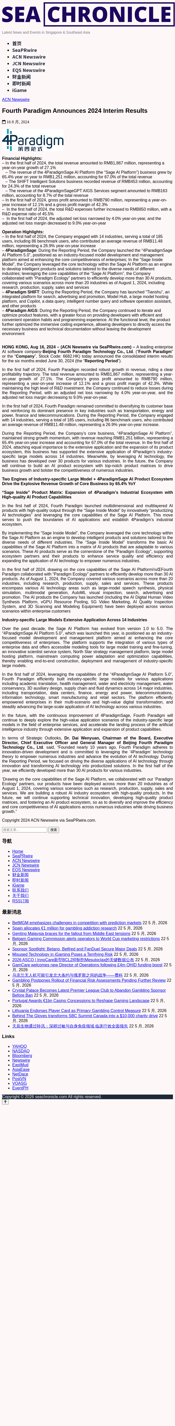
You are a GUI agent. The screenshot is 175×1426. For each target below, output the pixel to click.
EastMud (20, 1065)
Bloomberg (22, 1055)
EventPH (20, 1088)
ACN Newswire (29, 56)
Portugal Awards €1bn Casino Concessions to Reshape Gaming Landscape (80, 1000)
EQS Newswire (28, 70)
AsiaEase (21, 1069)
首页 (16, 43)
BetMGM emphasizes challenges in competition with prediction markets (76, 923)
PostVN (19, 1079)
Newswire (21, 1060)
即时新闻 (21, 83)
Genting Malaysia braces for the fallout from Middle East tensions (71, 933)
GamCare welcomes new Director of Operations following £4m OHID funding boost (87, 965)
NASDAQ (21, 1051)
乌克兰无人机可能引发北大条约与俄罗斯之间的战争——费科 (67, 975)
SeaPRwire (24, 50)
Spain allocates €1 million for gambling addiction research (64, 928)
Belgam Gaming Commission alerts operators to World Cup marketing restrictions (86, 939)
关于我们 (20, 895)
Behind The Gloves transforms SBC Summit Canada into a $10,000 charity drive (85, 1016)
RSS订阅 (20, 901)
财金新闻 (21, 76)
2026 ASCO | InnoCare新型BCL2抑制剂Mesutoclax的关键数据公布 (73, 960)
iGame (19, 90)
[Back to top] (5, 1102)
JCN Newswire (28, 63)
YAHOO (19, 1046)
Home (17, 851)
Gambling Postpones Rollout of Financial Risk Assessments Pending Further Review (89, 980)
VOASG (19, 1083)
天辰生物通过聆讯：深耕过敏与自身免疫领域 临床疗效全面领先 (70, 1026)
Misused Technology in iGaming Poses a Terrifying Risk (62, 954)
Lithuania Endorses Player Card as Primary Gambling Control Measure (76, 1010)
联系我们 (20, 890)
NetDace (20, 1074)
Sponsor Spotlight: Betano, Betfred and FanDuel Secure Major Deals (74, 949)
